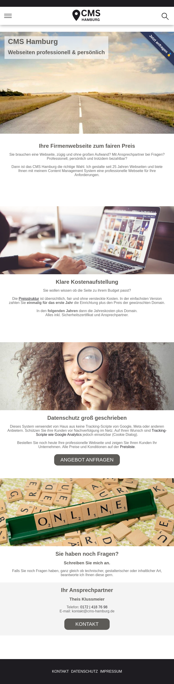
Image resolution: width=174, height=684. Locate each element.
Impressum (111, 671)
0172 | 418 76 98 (93, 607)
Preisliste (127, 447)
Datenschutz (84, 671)
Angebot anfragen (87, 460)
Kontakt (87, 624)
